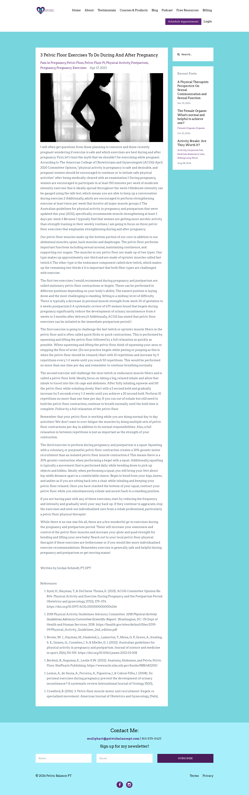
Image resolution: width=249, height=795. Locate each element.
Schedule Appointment (183, 21)
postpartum (139, 62)
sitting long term (187, 158)
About (89, 10)
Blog (154, 10)
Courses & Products (134, 10)
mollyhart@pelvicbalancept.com (113, 738)
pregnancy (48, 67)
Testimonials (107, 10)
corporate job (195, 150)
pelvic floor (75, 62)
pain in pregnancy (53, 62)
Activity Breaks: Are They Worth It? (191, 143)
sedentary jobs (196, 154)
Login (208, 21)
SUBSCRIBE (185, 758)
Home (76, 10)
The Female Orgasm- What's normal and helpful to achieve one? (192, 117)
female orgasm (186, 128)
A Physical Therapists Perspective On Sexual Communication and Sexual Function (193, 90)
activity (181, 150)
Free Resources (187, 10)
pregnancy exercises (72, 67)
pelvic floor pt (95, 62)
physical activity (118, 62)
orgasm (200, 128)
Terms (194, 775)
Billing (207, 10)
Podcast (167, 10)
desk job (182, 154)
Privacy (208, 775)
